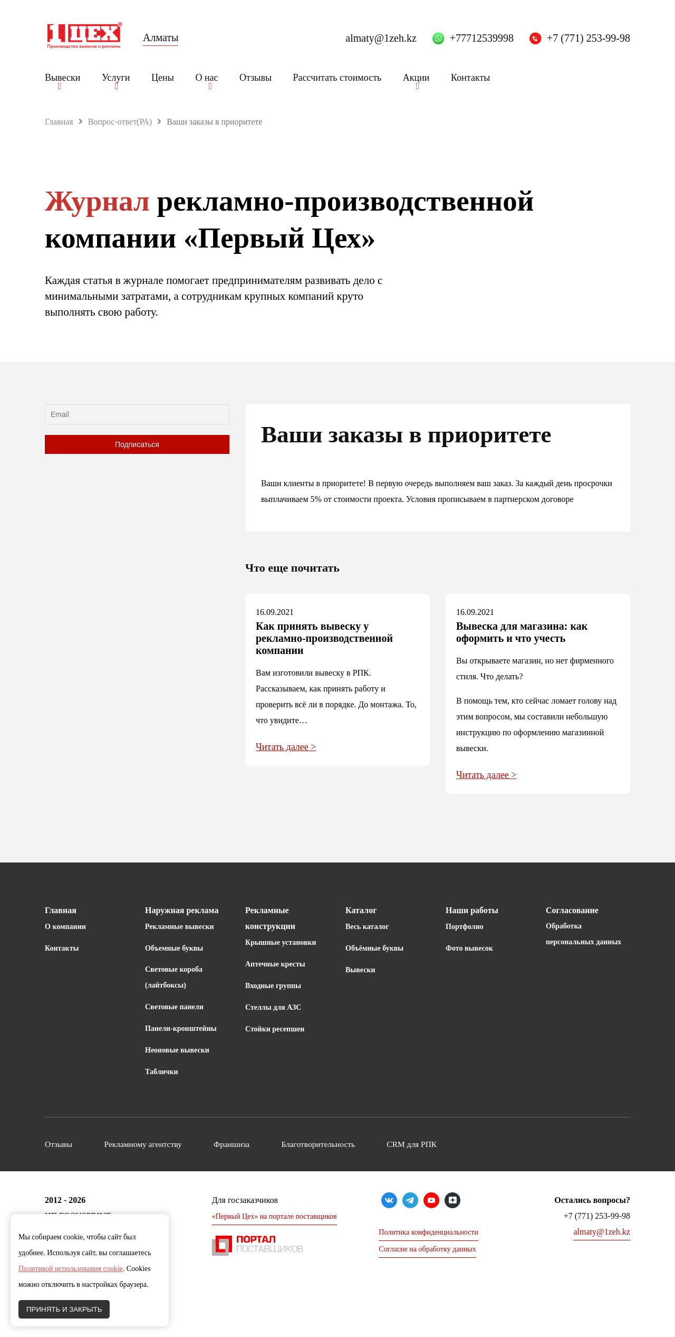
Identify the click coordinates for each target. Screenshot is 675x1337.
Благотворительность (346, 1144)
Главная (59, 121)
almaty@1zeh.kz (380, 38)
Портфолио (465, 927)
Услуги (116, 77)
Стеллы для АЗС (273, 1007)
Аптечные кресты (275, 964)
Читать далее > (286, 747)
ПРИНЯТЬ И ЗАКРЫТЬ (64, 1309)
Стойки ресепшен (274, 1029)
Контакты (470, 77)
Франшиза (250, 1144)
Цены (162, 77)
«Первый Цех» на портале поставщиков (274, 1216)
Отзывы (255, 77)
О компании (65, 927)
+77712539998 (482, 38)
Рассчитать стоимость (337, 77)
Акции (416, 77)
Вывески (62, 77)
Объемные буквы (174, 948)
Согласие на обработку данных (427, 1249)
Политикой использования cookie (70, 1269)
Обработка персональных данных (583, 934)
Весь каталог (367, 927)
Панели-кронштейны (181, 1028)
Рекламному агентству (152, 1144)
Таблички (161, 1072)
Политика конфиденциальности (428, 1232)
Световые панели (174, 1007)
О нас (206, 77)
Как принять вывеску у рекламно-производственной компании (324, 638)
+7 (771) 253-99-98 (588, 38)
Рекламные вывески (179, 927)
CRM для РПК (449, 1144)
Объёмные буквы (374, 948)
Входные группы (273, 986)
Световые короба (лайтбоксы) (173, 977)
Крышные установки (280, 942)
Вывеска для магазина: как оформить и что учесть (521, 632)
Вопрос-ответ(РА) (120, 121)
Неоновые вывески (177, 1050)
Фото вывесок (469, 948)
